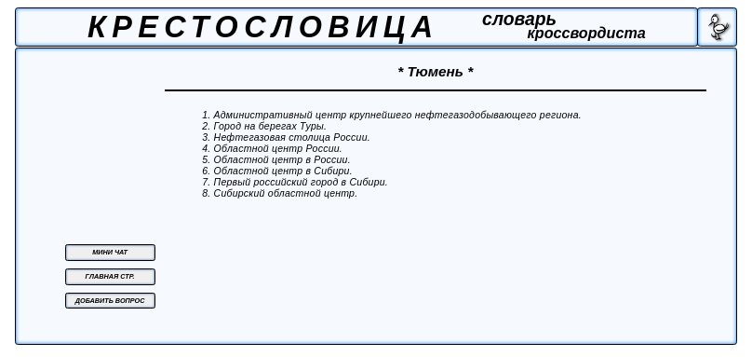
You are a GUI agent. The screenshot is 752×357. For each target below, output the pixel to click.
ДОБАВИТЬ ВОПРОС (110, 300)
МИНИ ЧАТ (110, 252)
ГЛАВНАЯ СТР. (110, 276)
